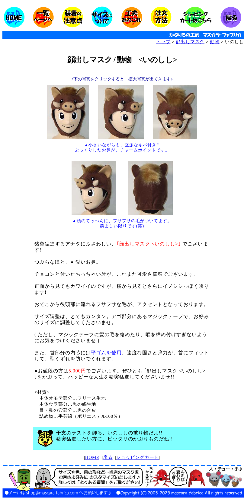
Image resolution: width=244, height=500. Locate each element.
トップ (163, 41)
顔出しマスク (190, 41)
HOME (92, 457)
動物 (215, 41)
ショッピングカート (137, 457)
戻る (108, 457)
